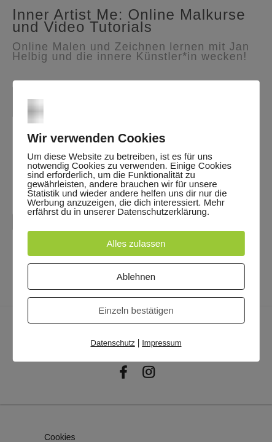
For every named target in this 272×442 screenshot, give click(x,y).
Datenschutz (113, 342)
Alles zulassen (136, 243)
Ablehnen (136, 276)
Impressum (161, 342)
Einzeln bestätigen (136, 310)
